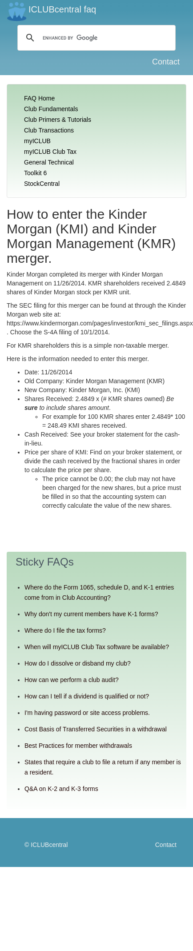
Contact (166, 61)
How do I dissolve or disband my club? (77, 663)
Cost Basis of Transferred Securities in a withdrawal (95, 729)
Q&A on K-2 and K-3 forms (61, 788)
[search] (95, 37)
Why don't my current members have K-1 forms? (91, 614)
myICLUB (37, 140)
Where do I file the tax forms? (65, 630)
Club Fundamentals (51, 108)
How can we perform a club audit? (71, 679)
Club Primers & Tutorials (57, 119)
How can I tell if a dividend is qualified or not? (86, 696)
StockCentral (42, 183)
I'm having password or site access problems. (87, 712)
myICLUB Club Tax (50, 151)
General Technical (49, 162)
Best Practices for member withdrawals (78, 745)
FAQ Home (39, 98)
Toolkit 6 (35, 173)
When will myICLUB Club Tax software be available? (96, 646)
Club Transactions (49, 130)
